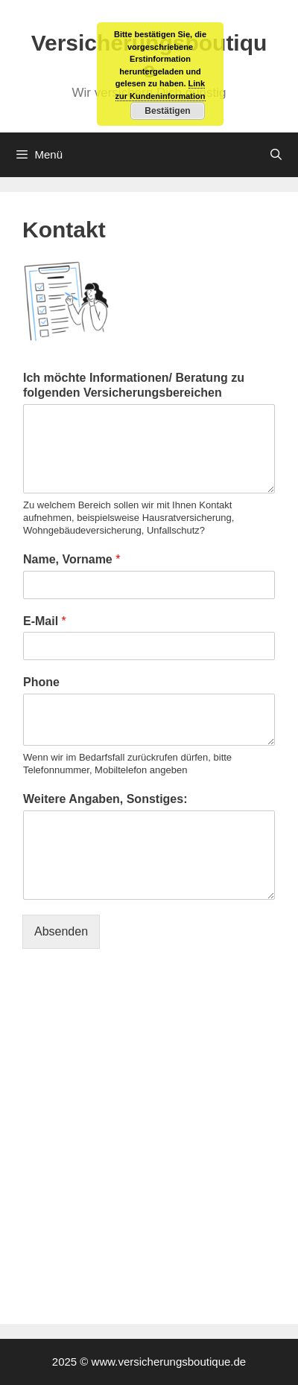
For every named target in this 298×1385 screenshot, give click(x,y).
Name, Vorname (71, 559)
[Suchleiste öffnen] (276, 154)
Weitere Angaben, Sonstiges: (105, 799)
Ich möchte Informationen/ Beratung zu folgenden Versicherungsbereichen (133, 385)
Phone (41, 682)
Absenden (61, 931)
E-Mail (44, 621)
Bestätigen (167, 111)
